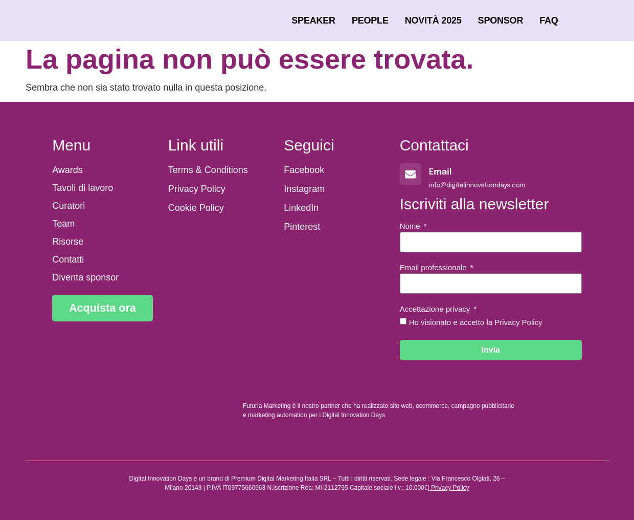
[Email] (410, 174)
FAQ (548, 20)
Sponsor (501, 20)
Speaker (313, 20)
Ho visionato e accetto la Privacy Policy (475, 322)
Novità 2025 (433, 20)
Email (440, 172)
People (370, 20)
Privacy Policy (450, 487)
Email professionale (434, 268)
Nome (411, 226)
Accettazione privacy (436, 309)
